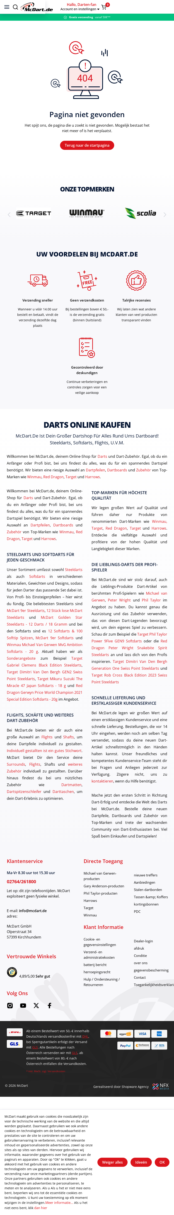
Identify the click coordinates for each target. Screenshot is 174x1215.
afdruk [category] (143, 961)
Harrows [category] (91, 913)
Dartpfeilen (95, 483)
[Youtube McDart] (23, 1020)
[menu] (6, 6)
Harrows (92, 490)
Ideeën (141, 1162)
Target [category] (89, 921)
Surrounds (16, 777)
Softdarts (37, 589)
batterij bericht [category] (96, 978)
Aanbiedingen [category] (149, 895)
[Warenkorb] (166, 7)
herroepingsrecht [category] (99, 985)
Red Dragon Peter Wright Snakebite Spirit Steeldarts (129, 661)
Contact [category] (144, 990)
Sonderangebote (21, 671)
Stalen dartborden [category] (153, 903)
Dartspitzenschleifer (24, 804)
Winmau (34, 490)
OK (162, 1162)
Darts (102, 469)
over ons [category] (145, 976)
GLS (35, 1061)
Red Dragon (53, 490)
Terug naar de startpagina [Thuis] (87, 151)
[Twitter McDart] (36, 1020)
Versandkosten (56, 1084)
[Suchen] (15, 7)
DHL (85, 1050)
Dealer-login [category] (148, 954)
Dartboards (117, 483)
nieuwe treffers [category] (151, 888)
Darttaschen (63, 804)
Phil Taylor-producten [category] (102, 906)
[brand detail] (33, 226)
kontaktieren (102, 794)
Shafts (68, 750)
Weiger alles (112, 1162)
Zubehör (143, 483)
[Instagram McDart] (10, 1020)
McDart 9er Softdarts (55, 651)
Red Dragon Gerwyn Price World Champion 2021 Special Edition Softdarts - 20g (44, 706)
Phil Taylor (151, 613)
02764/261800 (21, 895)
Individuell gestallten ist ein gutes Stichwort (44, 764)
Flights (47, 750)
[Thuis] (78, 6)
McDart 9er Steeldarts (26, 623)
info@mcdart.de (33, 924)
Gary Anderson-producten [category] (106, 899)
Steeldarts (73, 583)
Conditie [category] (145, 968)
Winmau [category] (91, 928)
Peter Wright (119, 613)
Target (71, 490)
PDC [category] (141, 924)
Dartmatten (71, 798)
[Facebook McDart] (49, 1020)
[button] (142, 6)
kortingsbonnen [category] (151, 917)
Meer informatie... (59, 1203)
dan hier (33, 1208)
